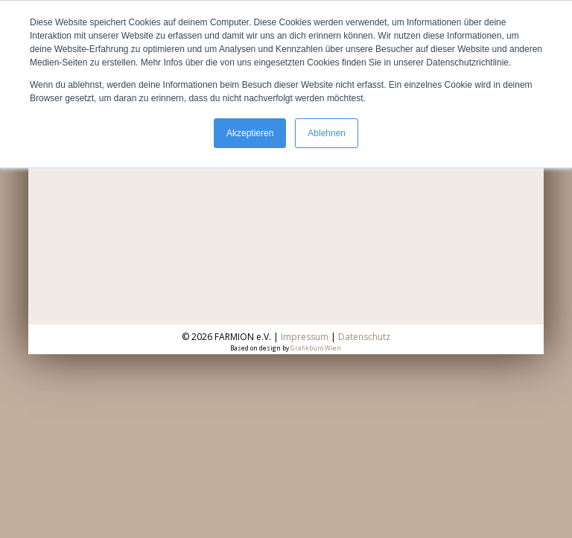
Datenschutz (364, 336)
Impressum (304, 336)
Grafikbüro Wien (315, 348)
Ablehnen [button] (327, 133)
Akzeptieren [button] (249, 133)
